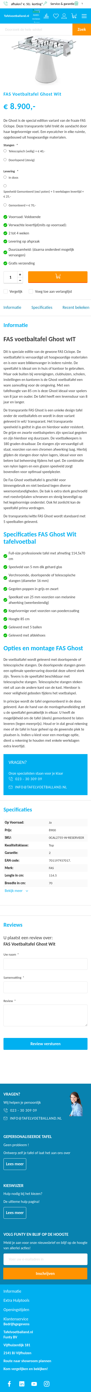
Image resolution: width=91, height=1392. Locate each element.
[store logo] (16, 16)
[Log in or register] (64, 16)
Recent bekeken (76, 307)
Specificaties (42, 307)
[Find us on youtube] (34, 1384)
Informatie (12, 307)
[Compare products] (46, 16)
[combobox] (36, 29)
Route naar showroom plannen (27, 1361)
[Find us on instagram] (46, 1384)
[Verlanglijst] (56, 16)
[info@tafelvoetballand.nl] (45, 787)
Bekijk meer (14, 890)
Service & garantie (62, 4)
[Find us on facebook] (9, 1384)
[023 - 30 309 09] (45, 779)
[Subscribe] (45, 1273)
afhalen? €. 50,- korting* (27, 4)
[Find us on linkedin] (22, 1384)
